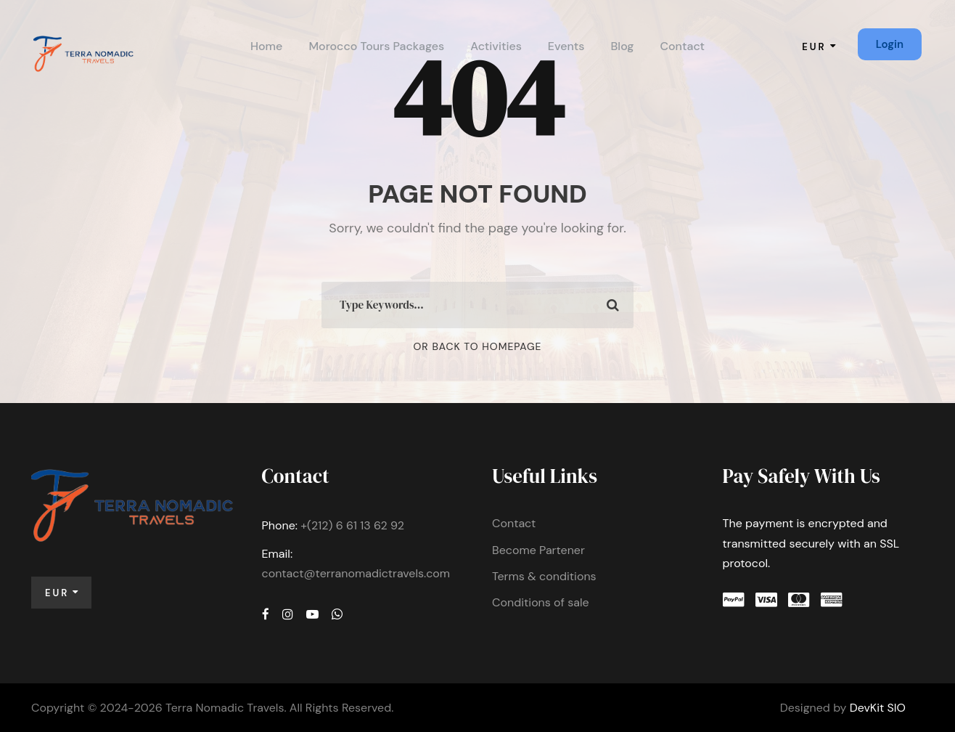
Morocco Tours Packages (376, 46)
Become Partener (538, 550)
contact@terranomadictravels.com (356, 573)
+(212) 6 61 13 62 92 (352, 525)
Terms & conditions (544, 576)
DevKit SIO (878, 707)
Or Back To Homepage (478, 346)
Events (566, 46)
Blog (622, 46)
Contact (682, 46)
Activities (496, 46)
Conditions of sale (540, 602)
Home (266, 46)
